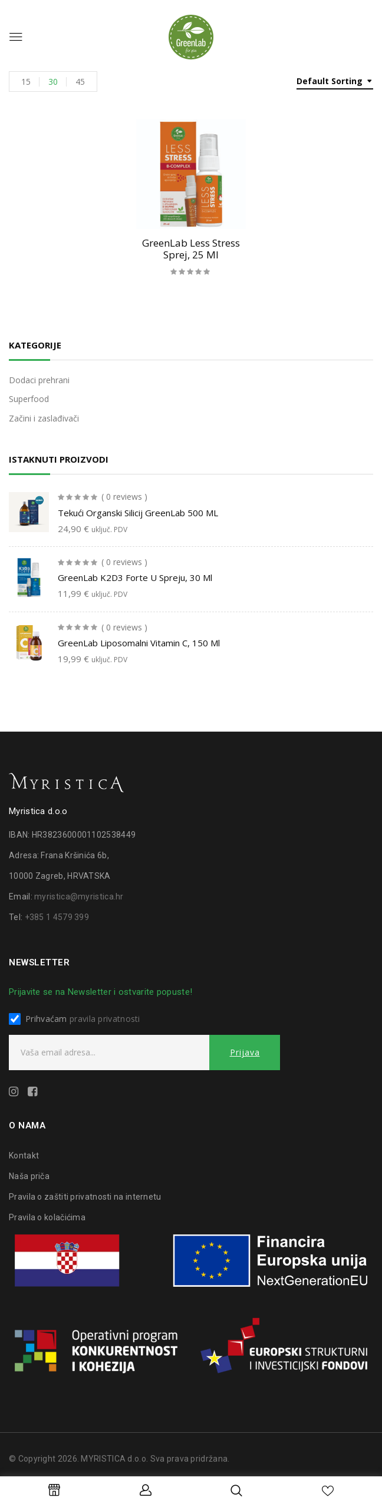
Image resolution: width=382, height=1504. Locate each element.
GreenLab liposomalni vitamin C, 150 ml (139, 643)
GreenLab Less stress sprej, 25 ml (191, 248)
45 (80, 81)
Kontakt (24, 1155)
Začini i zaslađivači (44, 418)
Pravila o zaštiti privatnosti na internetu (85, 1196)
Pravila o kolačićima (47, 1217)
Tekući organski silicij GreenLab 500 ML (138, 513)
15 (26, 81)
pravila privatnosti (105, 1018)
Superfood (29, 398)
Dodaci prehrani (39, 380)
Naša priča (29, 1176)
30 (53, 81)
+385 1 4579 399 (57, 917)
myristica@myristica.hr (79, 896)
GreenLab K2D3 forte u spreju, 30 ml (135, 577)
